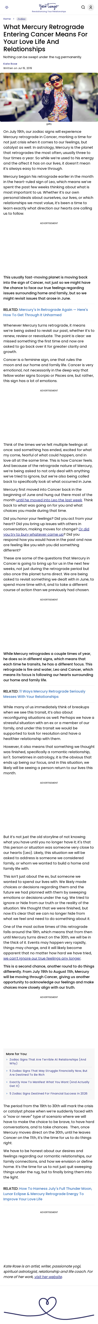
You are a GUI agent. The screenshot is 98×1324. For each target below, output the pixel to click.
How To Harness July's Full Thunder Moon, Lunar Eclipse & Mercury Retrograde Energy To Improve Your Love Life (47, 1194)
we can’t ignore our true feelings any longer (42, 958)
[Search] (82, 7)
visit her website (48, 1276)
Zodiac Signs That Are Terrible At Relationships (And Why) (48, 1061)
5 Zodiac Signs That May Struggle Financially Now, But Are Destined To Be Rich (49, 1073)
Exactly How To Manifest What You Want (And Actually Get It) (50, 1084)
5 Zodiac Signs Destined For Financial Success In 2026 (49, 1094)
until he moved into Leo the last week (49, 500)
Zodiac (21, 19)
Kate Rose (10, 64)
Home (7, 19)
